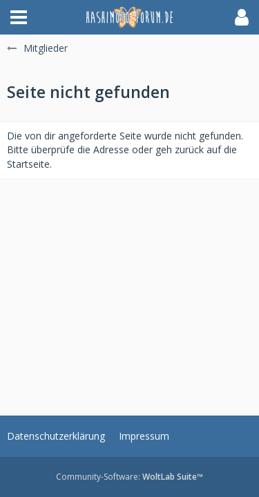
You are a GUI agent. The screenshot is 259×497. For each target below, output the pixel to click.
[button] (18, 17)
